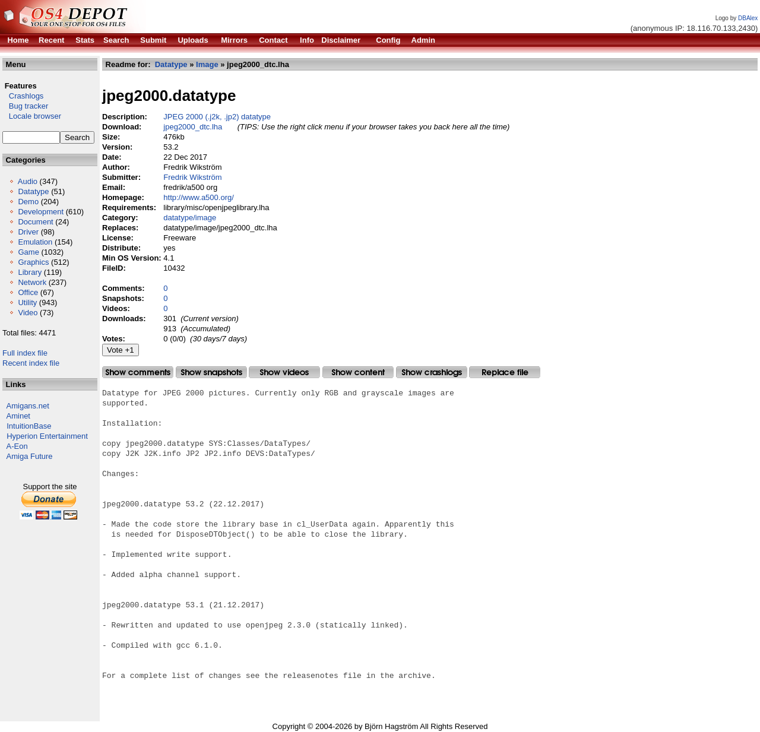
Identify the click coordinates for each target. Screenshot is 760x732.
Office (28, 292)
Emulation (35, 241)
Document (35, 221)
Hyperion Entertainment (47, 436)
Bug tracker (25, 106)
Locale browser (31, 116)
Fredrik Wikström (192, 177)
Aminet (18, 415)
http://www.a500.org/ (198, 197)
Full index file (25, 352)
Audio (27, 181)
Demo (28, 201)
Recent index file (30, 363)
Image (207, 64)
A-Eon (17, 446)
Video (27, 312)
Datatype (33, 191)
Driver (28, 231)
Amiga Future (30, 456)
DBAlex (748, 18)
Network (32, 282)
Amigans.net (28, 405)
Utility (27, 302)
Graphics (33, 262)
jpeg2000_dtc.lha (192, 126)
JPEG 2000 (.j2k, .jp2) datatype (217, 116)
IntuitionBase (29, 426)
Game (28, 252)
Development (41, 211)
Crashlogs (22, 95)
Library (30, 272)
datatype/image (189, 217)
